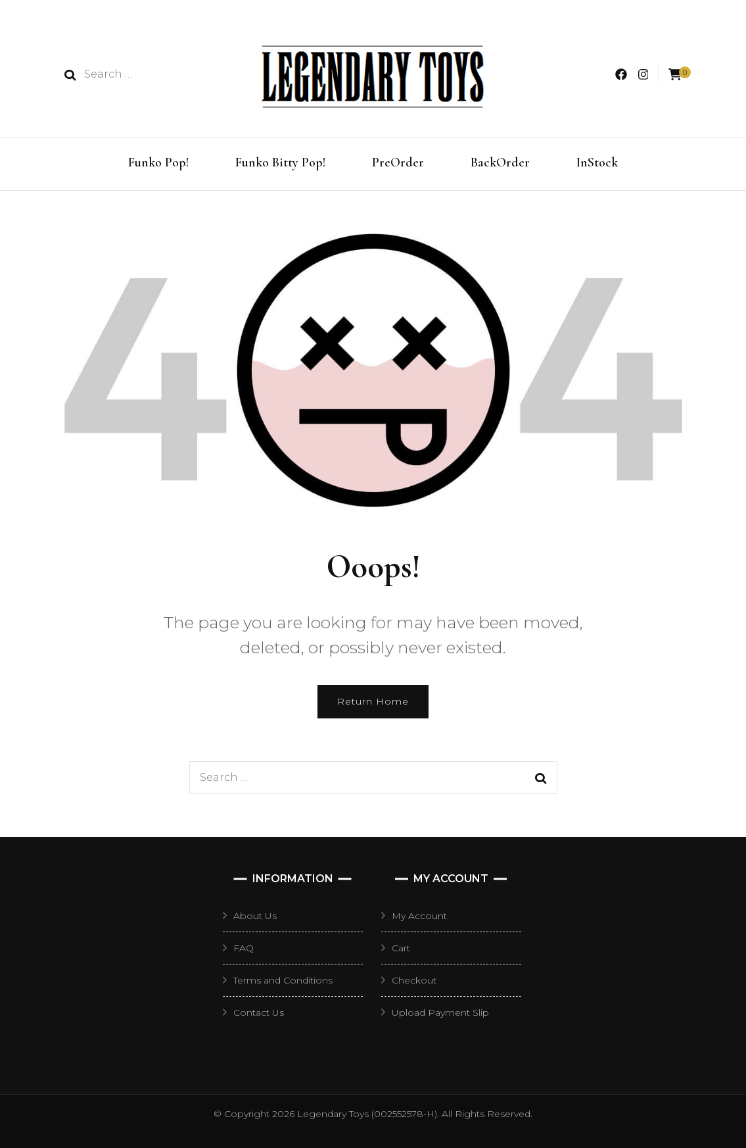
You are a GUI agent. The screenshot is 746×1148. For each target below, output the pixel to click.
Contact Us (258, 1012)
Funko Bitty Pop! (280, 162)
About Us (255, 916)
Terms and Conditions (283, 980)
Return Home (373, 701)
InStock (597, 162)
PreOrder (398, 162)
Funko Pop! (158, 162)
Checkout (414, 980)
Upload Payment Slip (440, 1012)
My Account (419, 916)
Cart (401, 948)
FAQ (243, 948)
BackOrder (500, 162)
